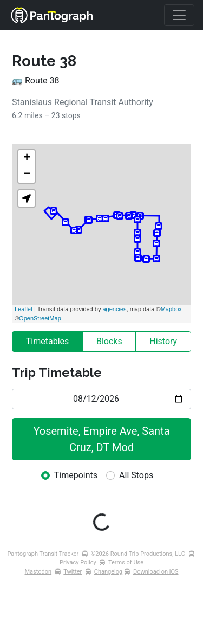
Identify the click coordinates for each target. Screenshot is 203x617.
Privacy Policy (78, 562)
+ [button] (26, 158)
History (163, 341)
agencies (114, 309)
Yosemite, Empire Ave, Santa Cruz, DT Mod (102, 439)
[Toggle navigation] (179, 15)
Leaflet (23, 309)
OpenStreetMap (40, 318)
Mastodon (38, 571)
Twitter (72, 571)
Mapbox (171, 309)
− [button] (26, 174)
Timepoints (75, 475)
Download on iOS (156, 571)
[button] (26, 198)
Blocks (109, 341)
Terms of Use (125, 562)
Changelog (108, 571)
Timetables (47, 341)
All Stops (136, 475)
